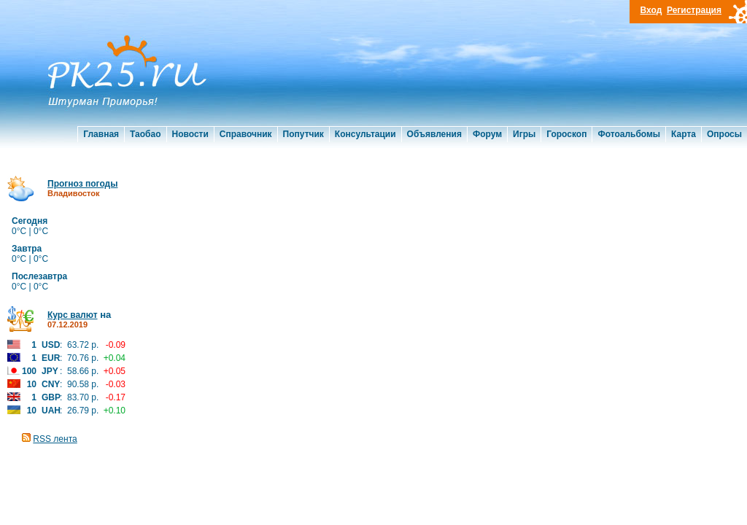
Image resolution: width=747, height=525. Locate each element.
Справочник (246, 134)
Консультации (365, 134)
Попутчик (303, 134)
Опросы (724, 134)
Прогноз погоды (82, 184)
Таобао (145, 134)
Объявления (434, 134)
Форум (487, 134)
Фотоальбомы (628, 134)
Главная (101, 134)
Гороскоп (566, 134)
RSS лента (55, 439)
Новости (190, 134)
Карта (683, 134)
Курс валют (72, 315)
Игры (524, 134)
